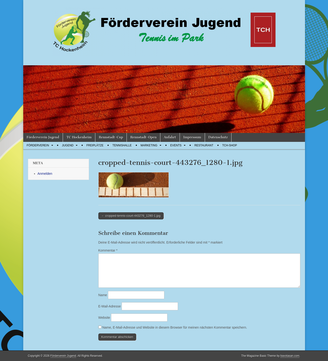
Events (175, 145)
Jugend (67, 145)
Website (104, 317)
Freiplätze (95, 145)
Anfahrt (170, 137)
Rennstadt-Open (143, 137)
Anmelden (45, 173)
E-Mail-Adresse (109, 306)
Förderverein (38, 145)
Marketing (149, 145)
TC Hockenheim (79, 137)
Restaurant (203, 145)
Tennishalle (122, 145)
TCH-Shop (229, 145)
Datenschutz (218, 137)
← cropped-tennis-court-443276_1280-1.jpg (131, 215)
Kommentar (108, 250)
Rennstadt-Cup (111, 137)
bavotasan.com (290, 355)
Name (102, 295)
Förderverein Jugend (43, 137)
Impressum (192, 137)
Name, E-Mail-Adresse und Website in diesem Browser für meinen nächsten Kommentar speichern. (174, 327)
